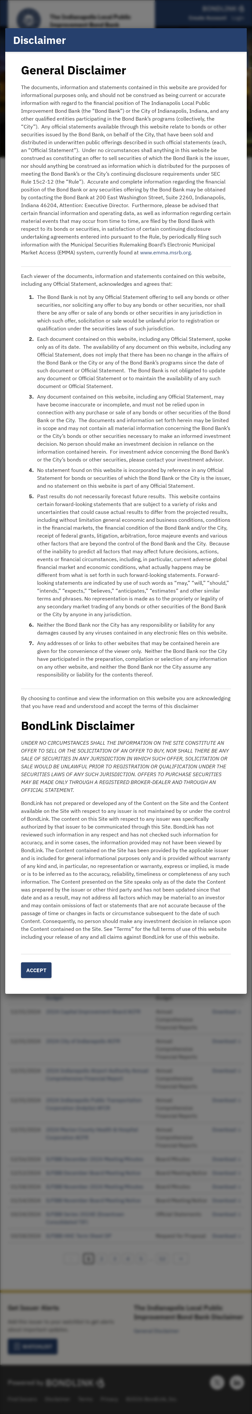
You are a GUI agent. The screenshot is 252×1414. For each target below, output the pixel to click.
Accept (36, 970)
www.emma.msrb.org (165, 252)
